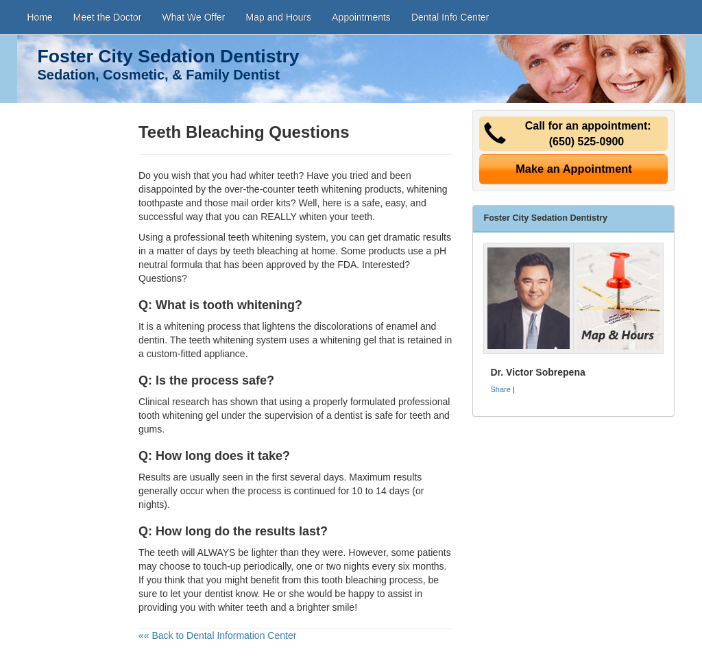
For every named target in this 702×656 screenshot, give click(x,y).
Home (40, 17)
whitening (184, 326)
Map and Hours (279, 17)
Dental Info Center (450, 17)
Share (500, 389)
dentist (218, 593)
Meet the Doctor (107, 17)
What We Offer (193, 17)
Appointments (361, 17)
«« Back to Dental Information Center (217, 635)
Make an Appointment (574, 168)
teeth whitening (330, 189)
